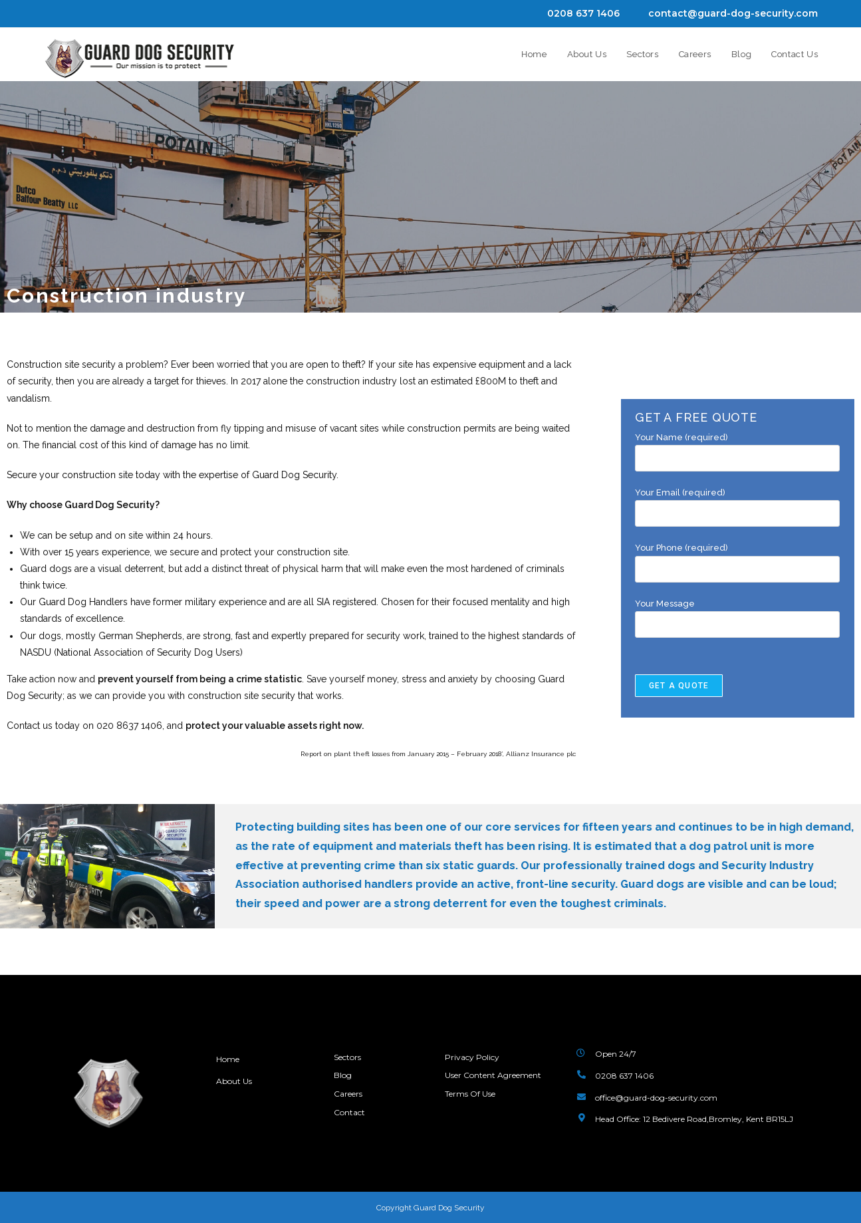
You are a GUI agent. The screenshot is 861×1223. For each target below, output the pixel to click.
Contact (349, 1102)
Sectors (347, 1056)
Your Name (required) (737, 447)
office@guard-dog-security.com (656, 1096)
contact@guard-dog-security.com (733, 13)
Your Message (737, 614)
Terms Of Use (470, 1087)
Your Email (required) (737, 502)
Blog (343, 1071)
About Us (235, 1080)
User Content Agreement (493, 1071)
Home (227, 1058)
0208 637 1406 (583, 13)
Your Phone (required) (737, 558)
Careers (348, 1087)
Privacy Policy (472, 1056)
